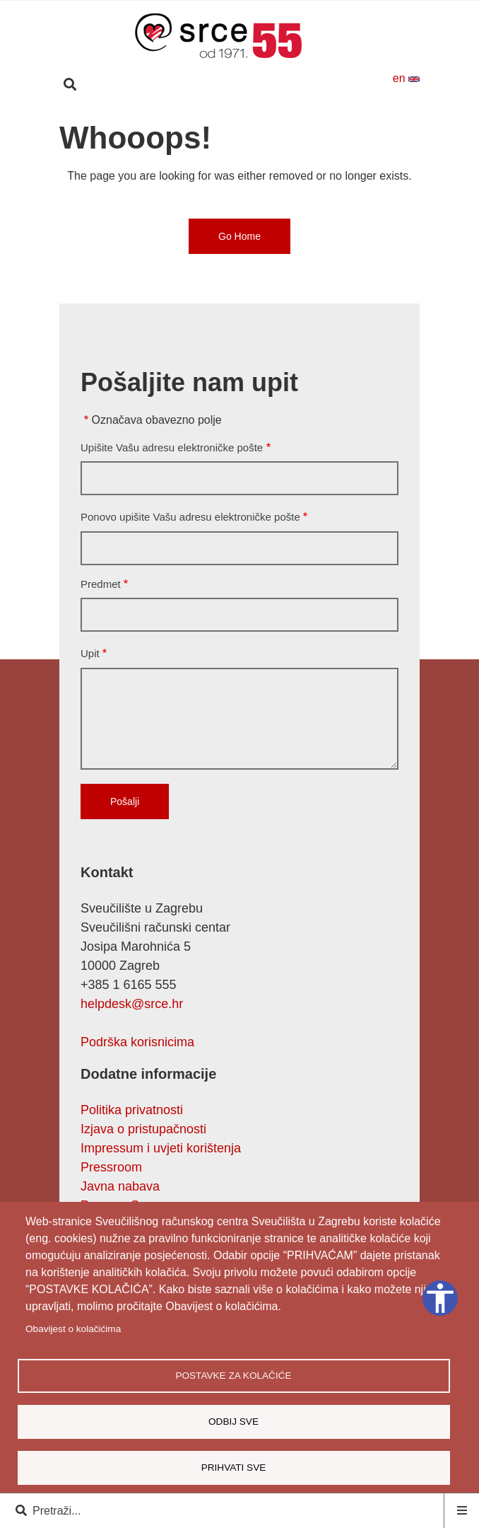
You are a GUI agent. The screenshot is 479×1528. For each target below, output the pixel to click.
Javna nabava (120, 1186)
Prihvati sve (233, 1467)
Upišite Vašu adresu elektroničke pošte (172, 447)
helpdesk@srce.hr (132, 1004)
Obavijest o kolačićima (73, 1329)
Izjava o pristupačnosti (143, 1129)
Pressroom (111, 1167)
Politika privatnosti (132, 1110)
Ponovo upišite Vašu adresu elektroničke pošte (190, 517)
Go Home (239, 236)
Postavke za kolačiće (233, 1375)
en (406, 78)
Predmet (101, 584)
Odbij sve (233, 1421)
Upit (90, 653)
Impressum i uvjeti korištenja (161, 1148)
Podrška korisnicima (137, 1042)
